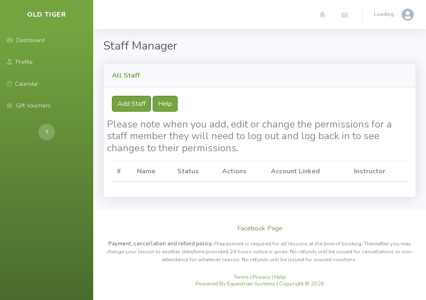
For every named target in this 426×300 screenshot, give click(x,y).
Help (165, 103)
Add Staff (131, 103)
